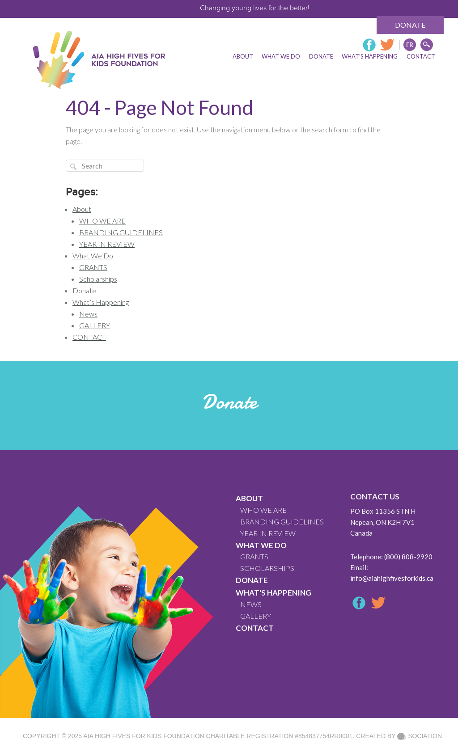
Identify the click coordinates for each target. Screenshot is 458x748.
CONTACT (89, 337)
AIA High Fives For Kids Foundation (143, 736)
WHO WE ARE (102, 220)
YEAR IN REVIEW (107, 244)
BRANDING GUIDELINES (121, 232)
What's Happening (273, 592)
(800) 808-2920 (408, 557)
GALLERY (94, 325)
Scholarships (98, 279)
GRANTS (93, 267)
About (81, 209)
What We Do (92, 255)
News (88, 313)
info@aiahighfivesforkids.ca (391, 578)
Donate (410, 25)
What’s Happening (100, 302)
